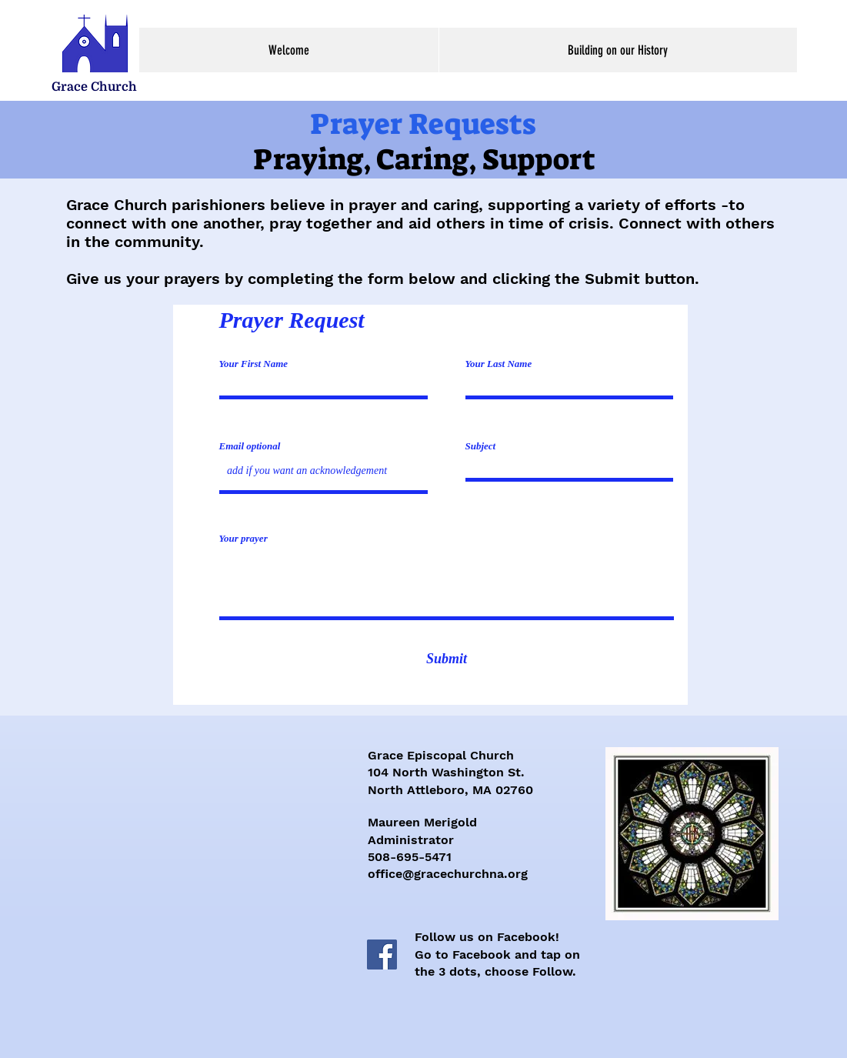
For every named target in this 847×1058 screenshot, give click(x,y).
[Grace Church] (95, 87)
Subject (480, 446)
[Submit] (447, 659)
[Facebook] (382, 955)
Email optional (250, 446)
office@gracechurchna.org (448, 873)
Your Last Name (498, 364)
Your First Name (253, 364)
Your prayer (243, 538)
